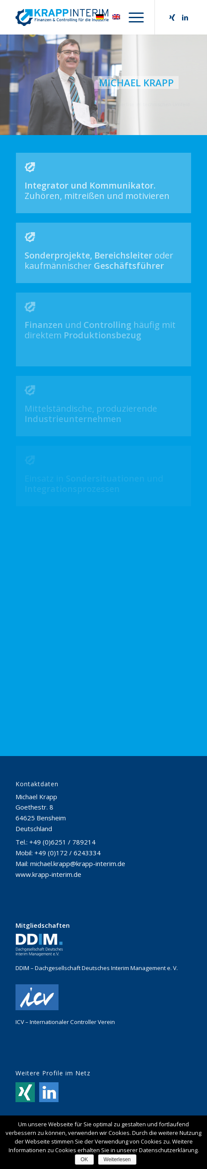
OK (84, 1159)
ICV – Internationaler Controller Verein (65, 1022)
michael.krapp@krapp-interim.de (77, 863)
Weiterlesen (117, 1159)
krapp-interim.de (56, 874)
